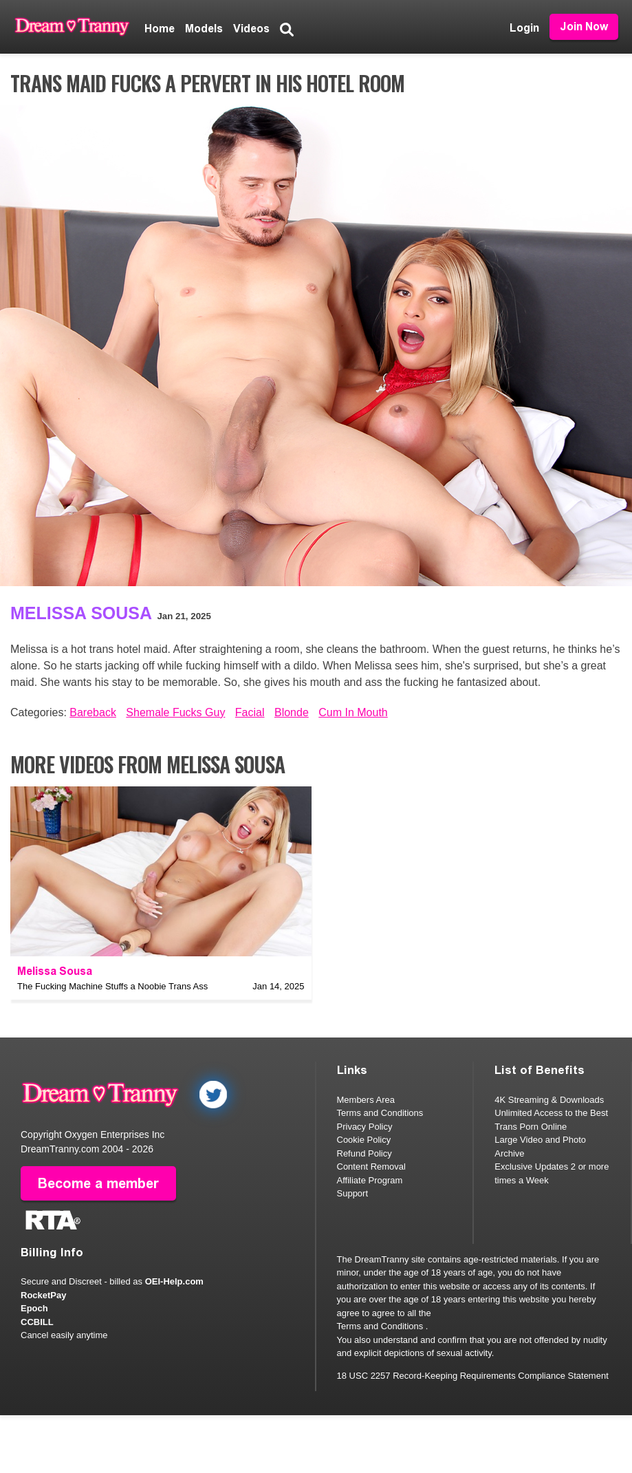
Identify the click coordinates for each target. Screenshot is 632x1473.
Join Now (584, 26)
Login (524, 27)
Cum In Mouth (352, 712)
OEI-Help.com (174, 1281)
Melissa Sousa (81, 613)
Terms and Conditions (380, 1113)
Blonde (291, 712)
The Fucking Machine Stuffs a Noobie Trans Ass (112, 986)
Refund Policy (364, 1153)
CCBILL (37, 1321)
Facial (250, 712)
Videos (251, 28)
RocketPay (43, 1294)
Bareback (92, 712)
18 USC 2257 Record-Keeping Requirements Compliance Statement (473, 1375)
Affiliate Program (370, 1180)
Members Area (366, 1100)
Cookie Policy (364, 1140)
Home (159, 28)
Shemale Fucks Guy (175, 712)
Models (204, 28)
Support (353, 1193)
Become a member (98, 1182)
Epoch (34, 1308)
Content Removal (371, 1166)
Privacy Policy (365, 1126)
